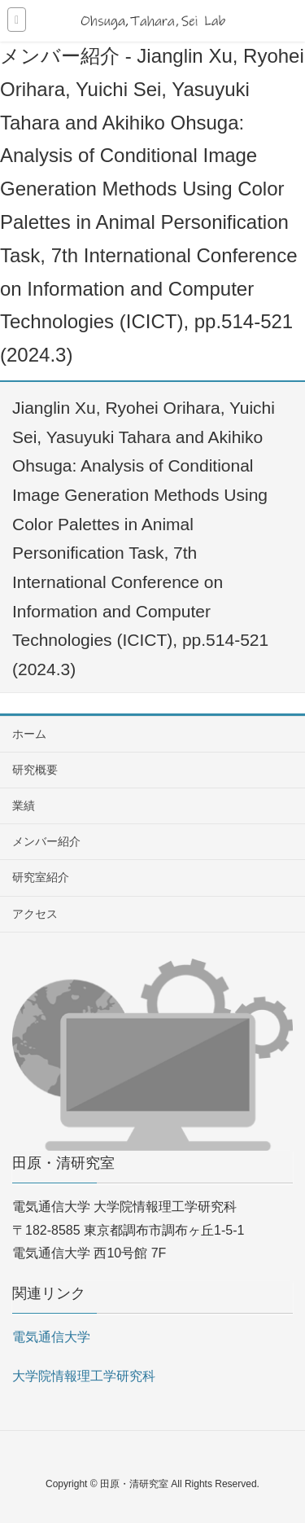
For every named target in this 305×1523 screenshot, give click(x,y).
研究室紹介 (40, 877)
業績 (23, 805)
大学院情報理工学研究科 (83, 1376)
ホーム (29, 733)
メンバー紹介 (46, 841)
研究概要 (35, 769)
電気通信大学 (51, 1337)
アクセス (35, 913)
